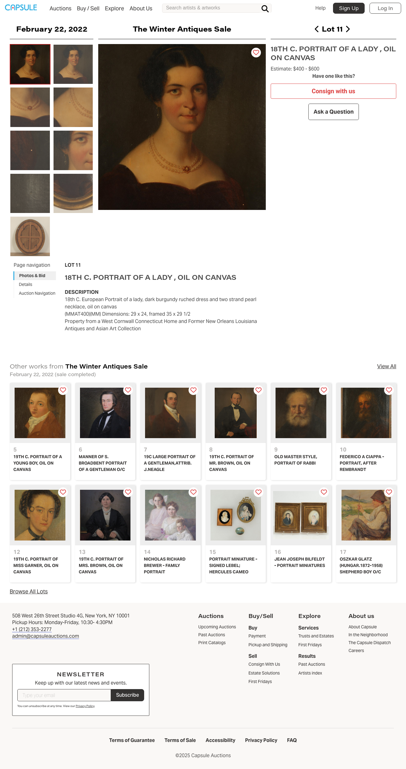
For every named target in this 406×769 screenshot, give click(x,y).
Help (320, 8)
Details (25, 284)
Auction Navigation (37, 293)
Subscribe (127, 695)
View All (386, 366)
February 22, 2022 (51, 28)
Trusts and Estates (316, 636)
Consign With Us (264, 664)
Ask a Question (334, 111)
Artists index (310, 673)
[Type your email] (64, 695)
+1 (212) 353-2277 (32, 629)
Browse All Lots (29, 591)
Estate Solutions (264, 673)
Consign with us (333, 90)
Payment (257, 636)
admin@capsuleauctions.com (45, 636)
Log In (385, 8)
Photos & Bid (32, 275)
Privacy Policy (85, 706)
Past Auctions (311, 664)
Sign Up (349, 8)
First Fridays (260, 681)
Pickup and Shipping (267, 644)
